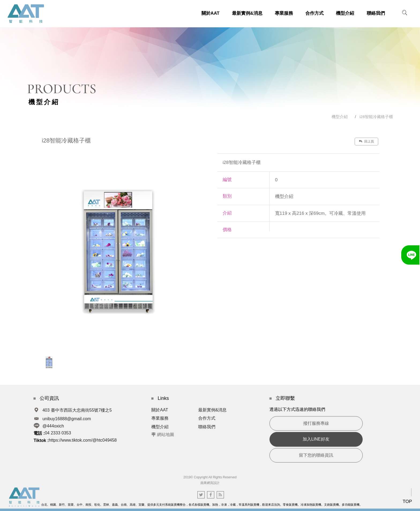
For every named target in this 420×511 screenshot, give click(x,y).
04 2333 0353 (58, 433)
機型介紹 (340, 116)
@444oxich (53, 425)
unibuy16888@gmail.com (66, 418)
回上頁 (366, 141)
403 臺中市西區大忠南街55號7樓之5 (77, 410)
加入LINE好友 (316, 439)
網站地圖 (165, 434)
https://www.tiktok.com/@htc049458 (83, 440)
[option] (118, 250)
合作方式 (206, 418)
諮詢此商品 (330, 254)
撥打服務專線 (316, 423)
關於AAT (159, 410)
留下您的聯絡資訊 (316, 455)
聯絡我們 (206, 426)
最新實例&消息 (212, 410)
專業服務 (159, 418)
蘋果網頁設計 (210, 483)
